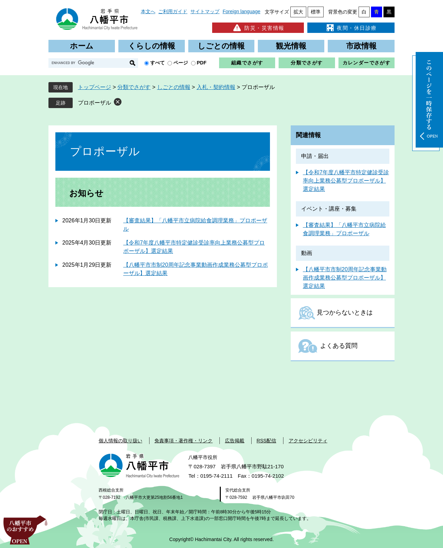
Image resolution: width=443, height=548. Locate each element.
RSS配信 (266, 440)
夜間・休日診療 (351, 28)
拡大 (298, 12)
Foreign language (241, 11)
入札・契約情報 (216, 87)
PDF (202, 62)
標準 (315, 12)
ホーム (81, 46)
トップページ (94, 87)
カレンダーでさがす (367, 62)
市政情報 (361, 46)
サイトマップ (204, 11)
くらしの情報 (151, 46)
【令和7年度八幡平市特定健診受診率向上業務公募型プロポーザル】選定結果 (346, 180)
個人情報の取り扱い (120, 440)
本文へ (148, 11)
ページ (180, 62)
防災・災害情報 (258, 28)
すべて (157, 62)
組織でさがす (247, 62)
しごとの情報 (221, 46)
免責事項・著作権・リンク (183, 440)
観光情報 (291, 46)
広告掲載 (234, 440)
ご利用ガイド (172, 11)
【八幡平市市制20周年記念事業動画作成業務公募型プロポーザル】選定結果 (345, 277)
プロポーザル (94, 103)
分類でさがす (307, 62)
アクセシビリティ (308, 440)
